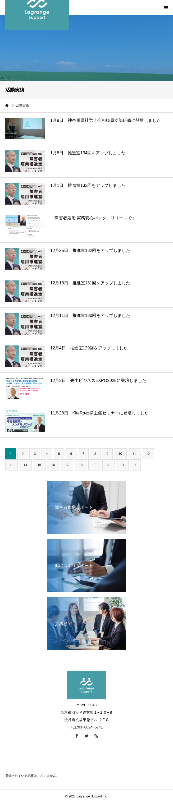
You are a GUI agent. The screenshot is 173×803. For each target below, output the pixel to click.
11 (134, 454)
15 (39, 465)
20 (108, 465)
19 (94, 465)
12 (148, 454)
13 (11, 465)
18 (81, 465)
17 (67, 465)
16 (53, 465)
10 (120, 454)
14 (25, 465)
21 (122, 465)
